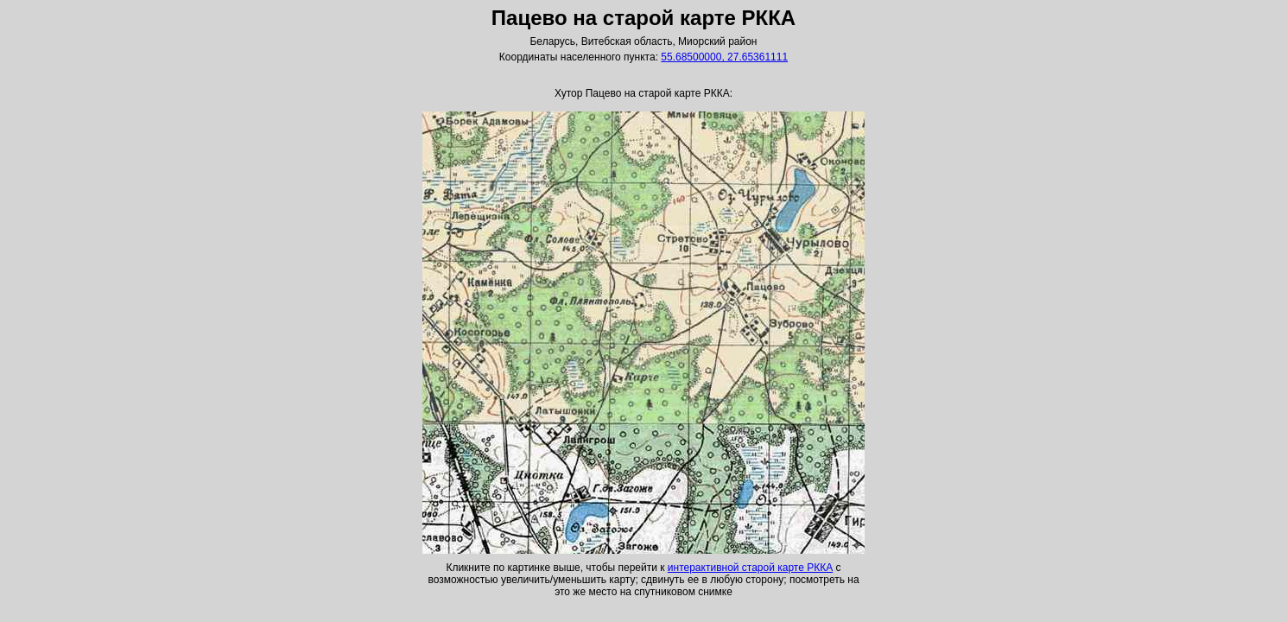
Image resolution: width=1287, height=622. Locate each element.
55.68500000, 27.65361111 (724, 57)
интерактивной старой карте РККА (750, 568)
